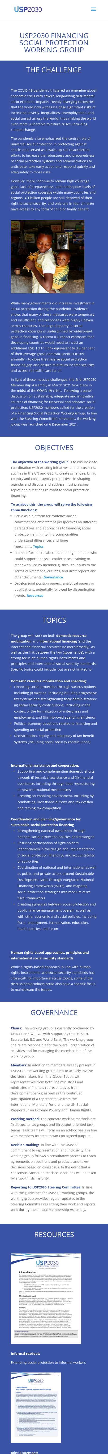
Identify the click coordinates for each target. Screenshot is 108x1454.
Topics (38, 546)
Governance (53, 577)
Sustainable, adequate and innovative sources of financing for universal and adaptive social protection (53, 402)
